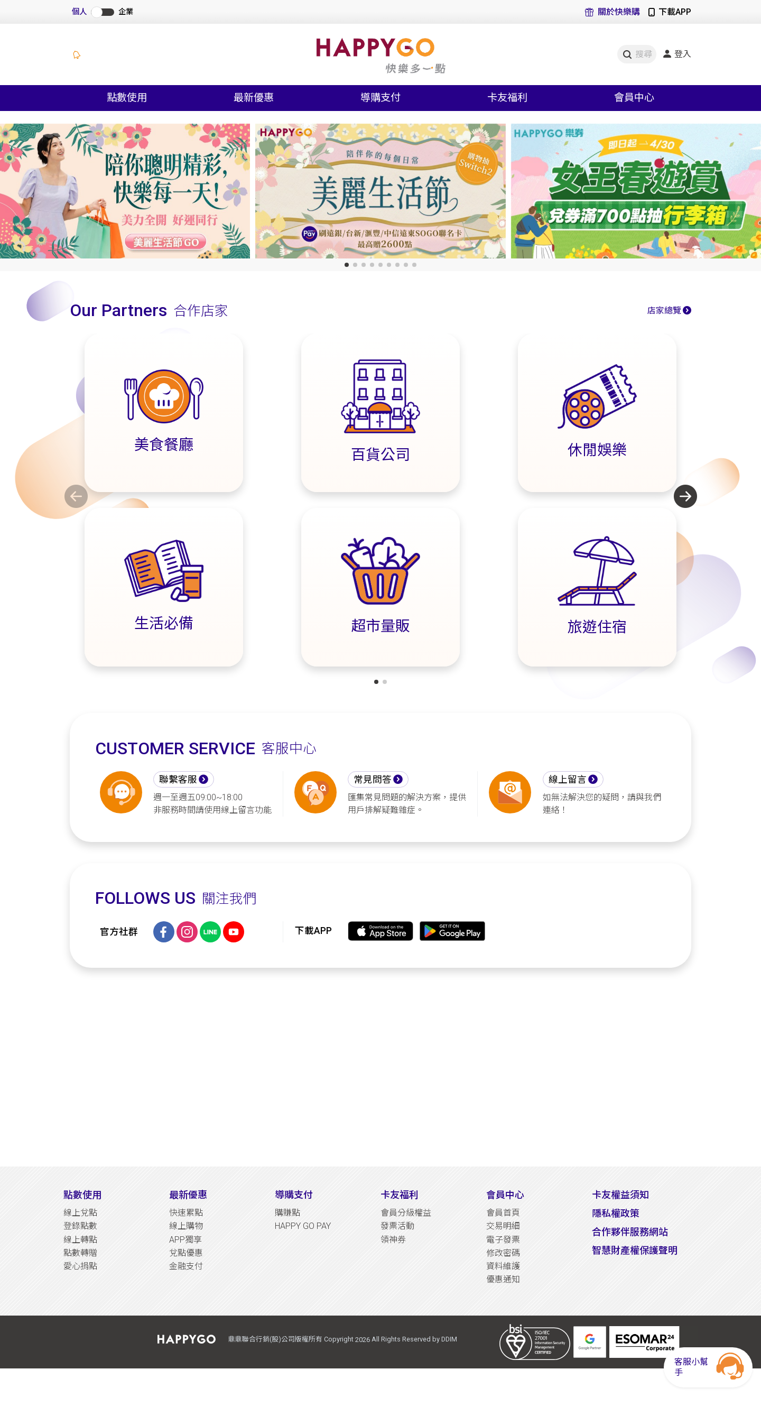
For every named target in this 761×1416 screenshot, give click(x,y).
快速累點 (186, 1213)
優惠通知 (503, 1279)
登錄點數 (80, 1226)
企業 (125, 11)
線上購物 (186, 1226)
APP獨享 (185, 1240)
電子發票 (503, 1240)
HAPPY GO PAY (303, 1226)
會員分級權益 (405, 1213)
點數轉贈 (80, 1253)
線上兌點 (80, 1213)
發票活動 (397, 1226)
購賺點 (287, 1213)
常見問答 (373, 779)
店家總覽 (664, 311)
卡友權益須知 (620, 1194)
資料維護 (503, 1266)
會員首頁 (503, 1213)
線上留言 (568, 779)
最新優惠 (188, 1194)
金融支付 (186, 1266)
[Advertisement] (380, 1067)
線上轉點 (80, 1240)
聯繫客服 (178, 779)
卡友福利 (399, 1194)
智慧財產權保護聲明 (635, 1250)
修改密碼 (503, 1253)
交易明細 (503, 1226)
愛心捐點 (80, 1266)
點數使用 (82, 1194)
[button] (347, 265)
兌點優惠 (186, 1253)
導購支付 (294, 1194)
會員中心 (505, 1194)
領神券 (393, 1240)
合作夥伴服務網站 (630, 1231)
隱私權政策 (615, 1213)
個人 (79, 11)
